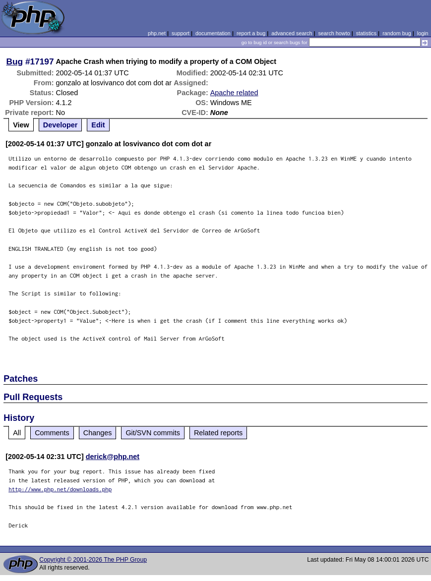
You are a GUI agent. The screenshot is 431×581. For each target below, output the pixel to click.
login (423, 33)
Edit (98, 125)
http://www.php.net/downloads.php (60, 489)
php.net (157, 33)
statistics (366, 33)
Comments (52, 433)
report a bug (251, 33)
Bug (14, 61)
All (17, 433)
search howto (334, 33)
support (180, 33)
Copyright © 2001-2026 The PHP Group (93, 559)
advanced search (291, 33)
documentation (213, 33)
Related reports (218, 433)
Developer (60, 125)
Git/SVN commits (152, 433)
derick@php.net (112, 457)
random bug (396, 33)
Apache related (234, 93)
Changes (97, 433)
